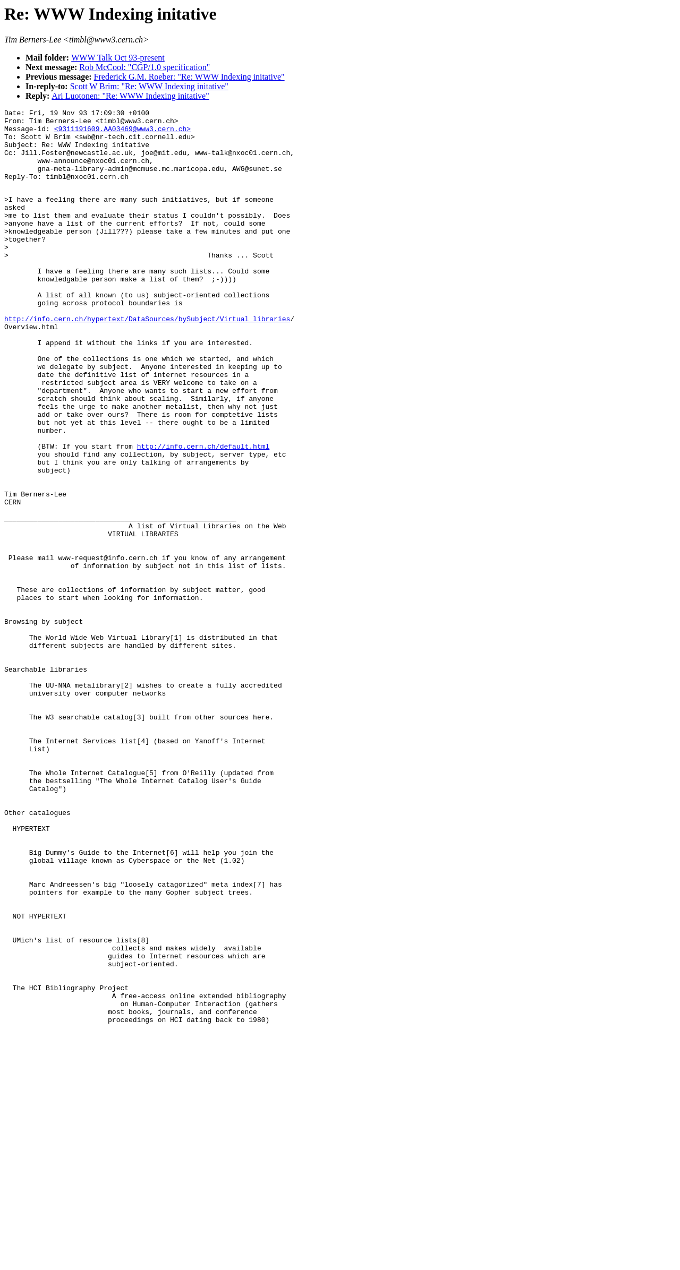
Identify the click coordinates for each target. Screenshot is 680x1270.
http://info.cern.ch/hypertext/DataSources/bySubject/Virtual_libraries (147, 360)
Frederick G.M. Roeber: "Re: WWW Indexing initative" (189, 76)
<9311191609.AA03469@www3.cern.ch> (122, 133)
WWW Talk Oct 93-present (118, 57)
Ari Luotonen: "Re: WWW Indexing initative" (130, 95)
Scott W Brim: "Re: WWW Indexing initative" (149, 86)
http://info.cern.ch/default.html (203, 513)
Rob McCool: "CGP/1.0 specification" (144, 67)
